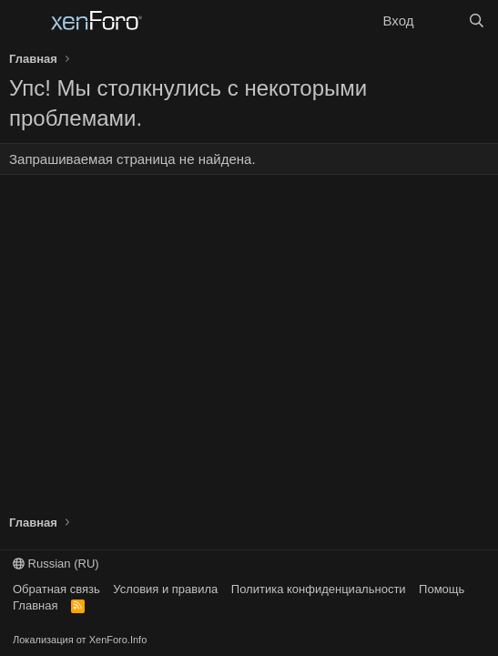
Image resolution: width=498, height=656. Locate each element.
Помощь (441, 589)
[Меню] (25, 21)
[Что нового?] (440, 20)
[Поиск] (476, 20)
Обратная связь (56, 589)
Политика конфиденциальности (318, 589)
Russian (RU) (56, 563)
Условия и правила (165, 589)
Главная (35, 605)
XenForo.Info (118, 639)
